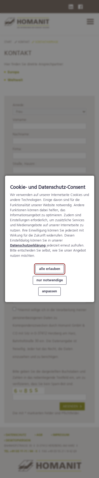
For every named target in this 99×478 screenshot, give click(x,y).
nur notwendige (49, 280)
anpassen (49, 291)
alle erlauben (49, 269)
